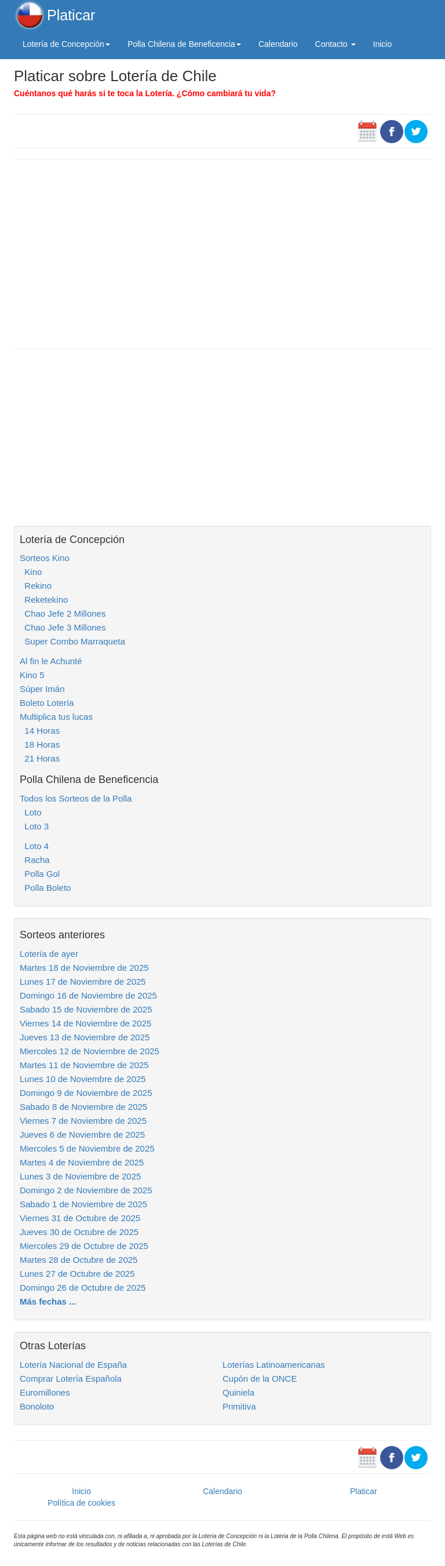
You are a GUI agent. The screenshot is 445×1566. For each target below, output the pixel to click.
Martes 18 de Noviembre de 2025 (84, 968)
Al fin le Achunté (51, 661)
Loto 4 (34, 846)
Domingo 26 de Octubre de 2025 (83, 1287)
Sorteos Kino (45, 558)
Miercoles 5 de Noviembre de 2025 (87, 1148)
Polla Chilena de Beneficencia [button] (184, 44)
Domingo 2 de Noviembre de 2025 (86, 1190)
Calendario (278, 44)
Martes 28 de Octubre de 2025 (78, 1260)
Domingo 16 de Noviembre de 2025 (88, 995)
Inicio (382, 44)
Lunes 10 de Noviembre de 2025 (83, 1079)
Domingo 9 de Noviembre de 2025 (86, 1093)
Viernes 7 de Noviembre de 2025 (83, 1121)
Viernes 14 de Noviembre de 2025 (85, 1023)
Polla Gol (40, 874)
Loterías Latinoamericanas (273, 1365)
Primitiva (239, 1406)
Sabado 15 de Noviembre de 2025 (86, 1009)
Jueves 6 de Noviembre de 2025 (82, 1134)
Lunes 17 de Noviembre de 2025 (83, 981)
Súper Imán (42, 689)
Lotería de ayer (49, 954)
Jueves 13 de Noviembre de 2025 (84, 1037)
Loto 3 (34, 826)
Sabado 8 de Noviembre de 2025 (83, 1107)
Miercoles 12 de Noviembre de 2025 (89, 1051)
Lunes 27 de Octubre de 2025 (77, 1274)
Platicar (71, 15)
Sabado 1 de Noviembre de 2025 (83, 1204)
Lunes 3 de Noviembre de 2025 (80, 1176)
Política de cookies (81, 1502)
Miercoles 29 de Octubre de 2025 (84, 1246)
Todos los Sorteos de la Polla (76, 798)
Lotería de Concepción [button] (66, 44)
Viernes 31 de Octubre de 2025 (80, 1218)
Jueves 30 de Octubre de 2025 (79, 1232)
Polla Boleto (45, 888)
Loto (31, 812)
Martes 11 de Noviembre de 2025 (84, 1065)
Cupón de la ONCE (259, 1378)
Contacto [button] (335, 44)
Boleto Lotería (47, 703)
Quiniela (238, 1392)
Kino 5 (32, 675)
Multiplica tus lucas (56, 717)
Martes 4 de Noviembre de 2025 (82, 1162)
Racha (35, 860)
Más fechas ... (48, 1301)
